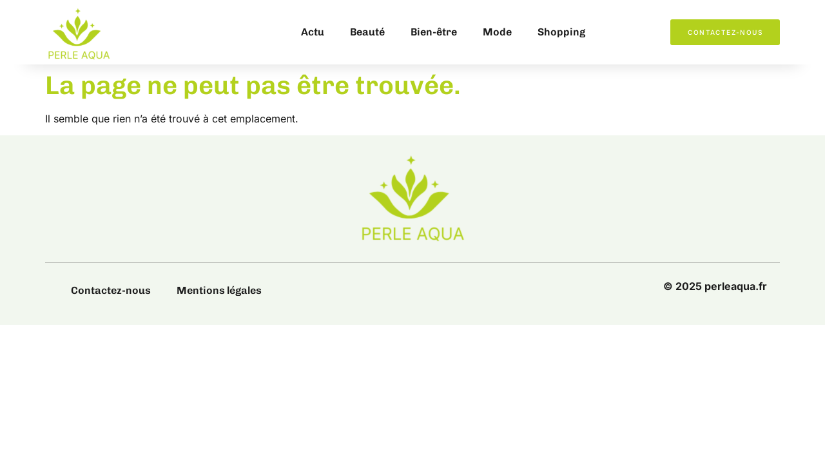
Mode (497, 32)
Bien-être (434, 32)
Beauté (367, 32)
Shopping (561, 32)
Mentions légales (219, 290)
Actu (312, 32)
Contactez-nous (111, 290)
